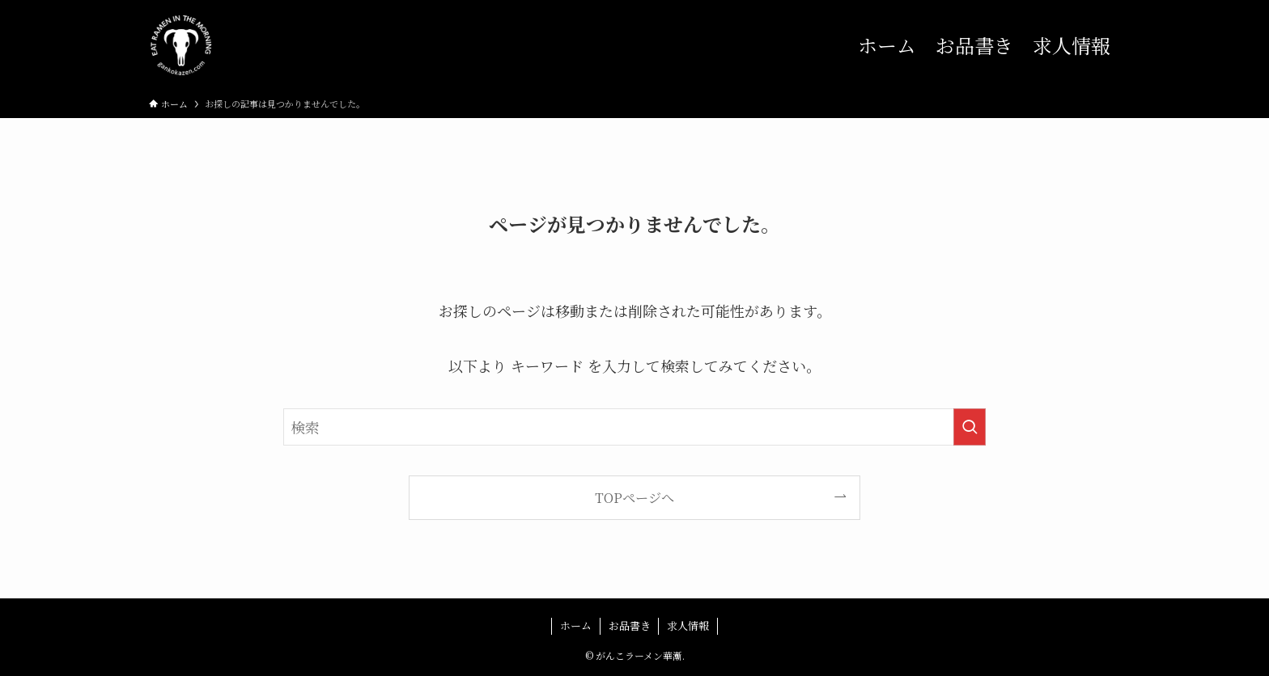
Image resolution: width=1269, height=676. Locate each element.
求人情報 (688, 625)
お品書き (630, 625)
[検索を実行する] (969, 427)
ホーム (576, 625)
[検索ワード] (634, 427)
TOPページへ (634, 497)
